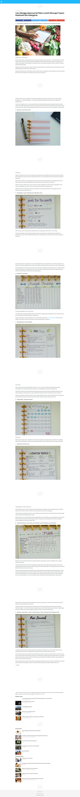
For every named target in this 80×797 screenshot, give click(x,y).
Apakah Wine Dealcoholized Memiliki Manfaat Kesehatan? (33, 778)
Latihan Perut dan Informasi (27, 758)
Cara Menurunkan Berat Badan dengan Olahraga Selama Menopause (35, 735)
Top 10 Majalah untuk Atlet (27, 706)
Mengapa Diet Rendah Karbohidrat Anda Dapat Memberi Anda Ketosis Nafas (36, 763)
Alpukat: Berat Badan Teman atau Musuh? (30, 768)
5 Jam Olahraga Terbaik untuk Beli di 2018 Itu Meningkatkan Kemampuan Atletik (37, 698)
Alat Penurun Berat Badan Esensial (28, 711)
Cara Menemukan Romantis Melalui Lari (29, 740)
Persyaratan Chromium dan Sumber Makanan (30, 745)
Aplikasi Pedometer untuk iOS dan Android (30, 773)
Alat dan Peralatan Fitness (19, 10)
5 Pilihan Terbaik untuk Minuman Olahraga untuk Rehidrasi (33, 716)
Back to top (40, 791)
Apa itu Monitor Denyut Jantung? (28, 701)
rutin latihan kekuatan (52, 317)
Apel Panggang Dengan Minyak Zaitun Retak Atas (31, 730)
